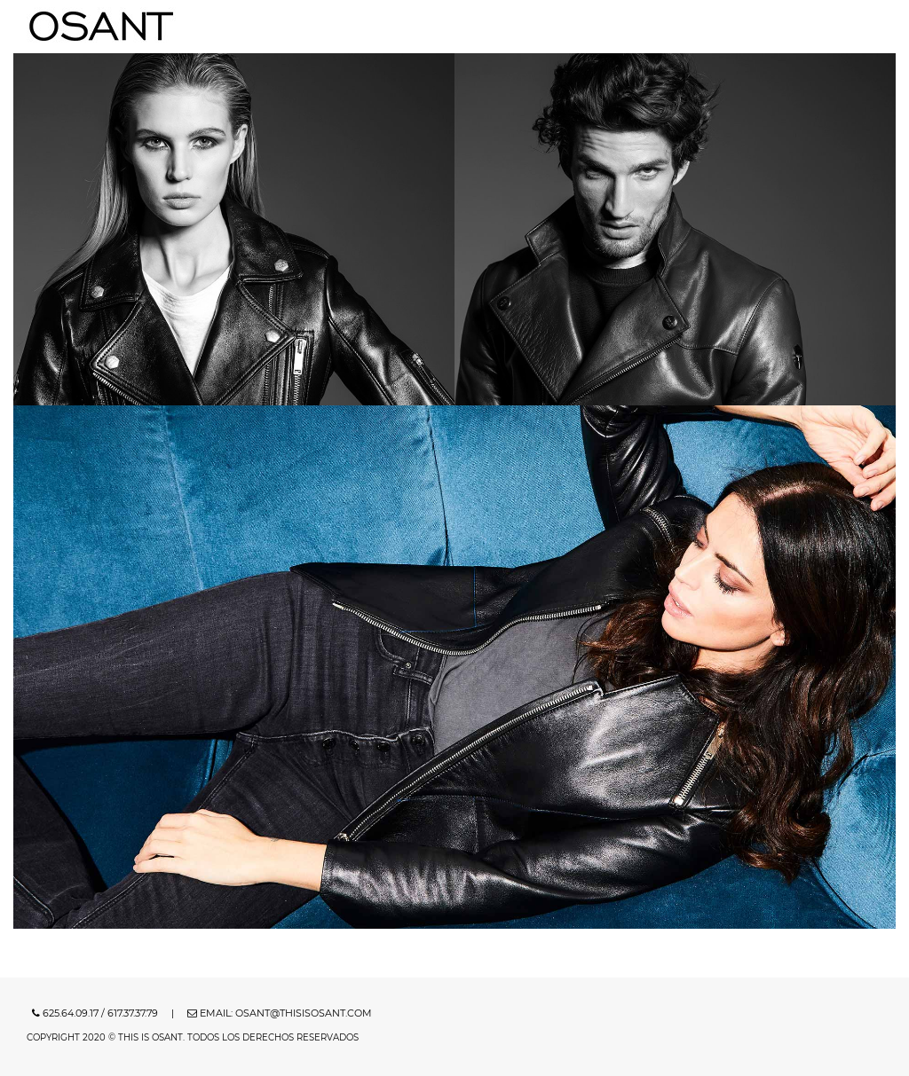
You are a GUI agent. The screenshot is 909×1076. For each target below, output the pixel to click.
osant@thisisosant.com (303, 1013)
